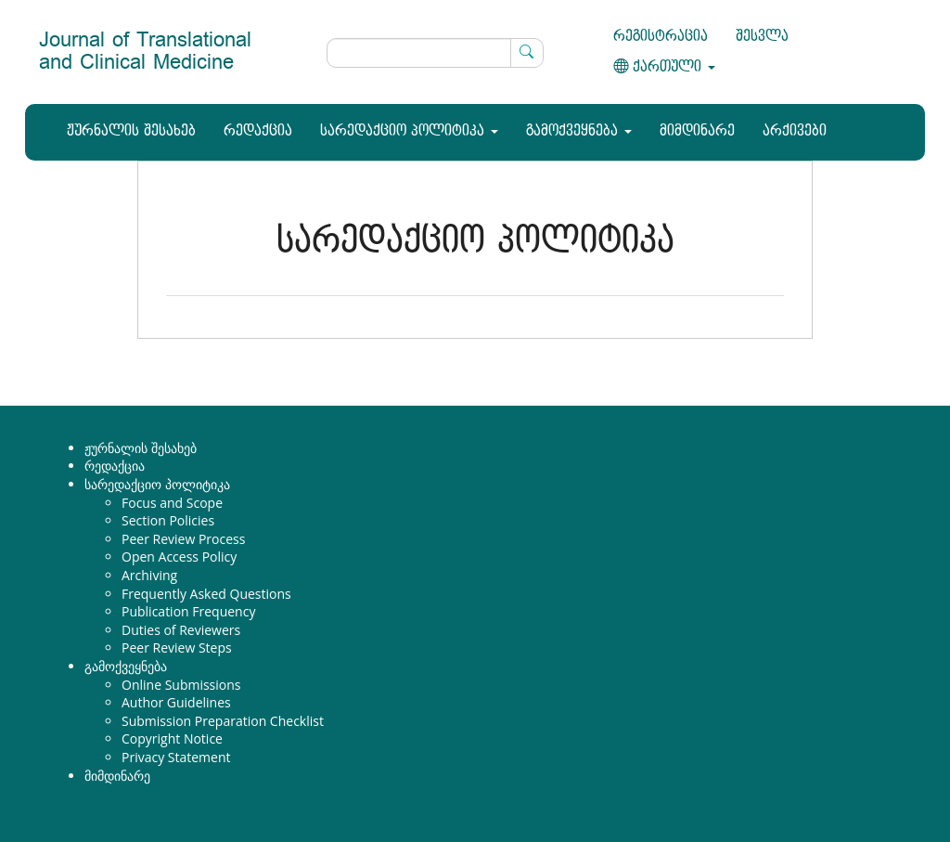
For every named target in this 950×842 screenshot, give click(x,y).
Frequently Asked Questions (206, 593)
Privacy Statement (176, 757)
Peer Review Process (183, 539)
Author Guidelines (176, 702)
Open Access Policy (179, 556)
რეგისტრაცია (660, 37)
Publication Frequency (188, 611)
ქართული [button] (664, 67)
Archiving (149, 575)
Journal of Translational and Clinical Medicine (145, 51)
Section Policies (168, 520)
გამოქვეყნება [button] (579, 131)
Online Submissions (181, 684)
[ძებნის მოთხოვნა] (436, 53)
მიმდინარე (697, 131)
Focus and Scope (172, 503)
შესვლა (762, 37)
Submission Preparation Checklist (223, 721)
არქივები (795, 131)
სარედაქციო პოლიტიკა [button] (409, 131)
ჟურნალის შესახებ (131, 131)
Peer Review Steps (177, 647)
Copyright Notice (172, 738)
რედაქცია (258, 131)
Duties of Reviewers (181, 630)
